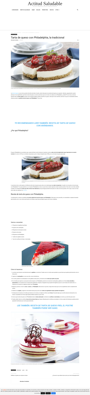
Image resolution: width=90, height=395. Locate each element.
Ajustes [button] (42, 393)
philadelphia (19, 370)
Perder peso (45, 9)
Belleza (38, 9)
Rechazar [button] (48, 393)
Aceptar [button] (53, 393)
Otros (56, 9)
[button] (77, 10)
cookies (4, 389)
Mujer (33, 9)
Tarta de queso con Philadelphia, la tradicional (37, 37)
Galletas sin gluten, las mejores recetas (19, 375)
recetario (25, 190)
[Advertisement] (45, 21)
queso (23, 370)
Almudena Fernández (14, 40)
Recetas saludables (17, 32)
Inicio (12, 32)
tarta (26, 370)
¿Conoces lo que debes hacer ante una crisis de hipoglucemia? (65, 375)
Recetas (52, 9)
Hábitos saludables (25, 9)
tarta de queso (15, 93)
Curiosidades (15, 9)
